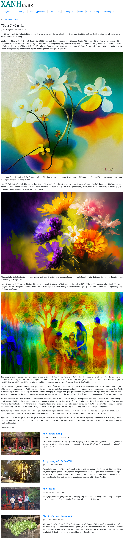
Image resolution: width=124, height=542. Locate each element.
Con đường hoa (108, 12)
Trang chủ (6, 12)
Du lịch (50, 12)
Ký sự (59, 12)
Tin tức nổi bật (19, 12)
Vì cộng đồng (69, 12)
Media (80, 12)
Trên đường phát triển (36, 12)
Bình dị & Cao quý (92, 12)
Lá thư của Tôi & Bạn (10, 19)
